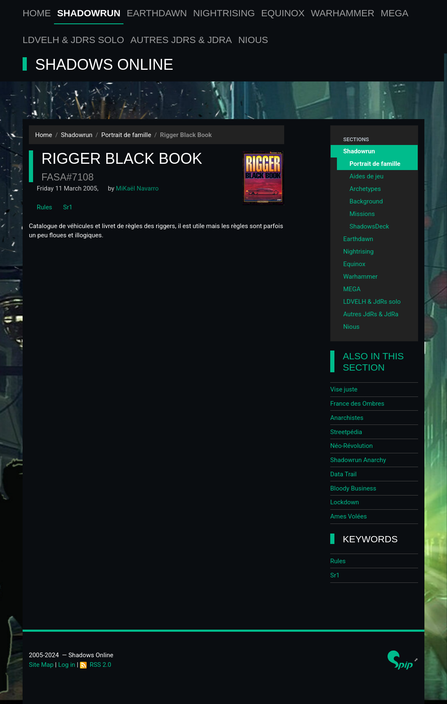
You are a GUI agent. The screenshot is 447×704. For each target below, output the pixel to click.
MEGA (394, 13)
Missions (362, 214)
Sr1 (63, 207)
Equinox (283, 13)
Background (366, 201)
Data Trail (343, 474)
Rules (40, 207)
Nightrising (224, 13)
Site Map (41, 664)
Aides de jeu (366, 176)
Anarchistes (346, 418)
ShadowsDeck (369, 226)
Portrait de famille (126, 135)
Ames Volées (348, 516)
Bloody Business (353, 488)
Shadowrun (89, 13)
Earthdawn (157, 13)
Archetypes (365, 189)
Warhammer (343, 13)
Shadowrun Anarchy (358, 460)
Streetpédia (346, 432)
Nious (253, 40)
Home (37, 13)
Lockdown (344, 502)
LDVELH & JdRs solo (73, 40)
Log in (66, 664)
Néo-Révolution (351, 446)
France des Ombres (357, 403)
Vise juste (343, 389)
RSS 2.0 (95, 664)
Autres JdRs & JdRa (181, 40)
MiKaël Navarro (137, 188)
